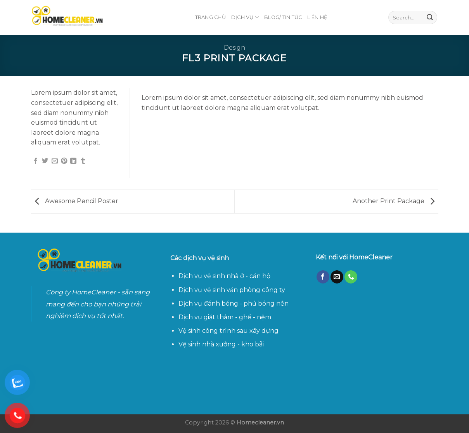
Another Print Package (393, 201)
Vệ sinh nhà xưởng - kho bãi (221, 344)
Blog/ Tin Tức (283, 17)
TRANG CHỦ (210, 17)
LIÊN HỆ (317, 17)
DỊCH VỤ (245, 17)
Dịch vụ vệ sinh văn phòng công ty (231, 290)
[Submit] (429, 17)
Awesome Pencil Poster (76, 201)
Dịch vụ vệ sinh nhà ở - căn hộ (224, 276)
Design (234, 47)
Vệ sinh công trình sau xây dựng (228, 330)
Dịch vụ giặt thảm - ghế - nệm (224, 317)
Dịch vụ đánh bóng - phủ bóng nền (233, 303)
